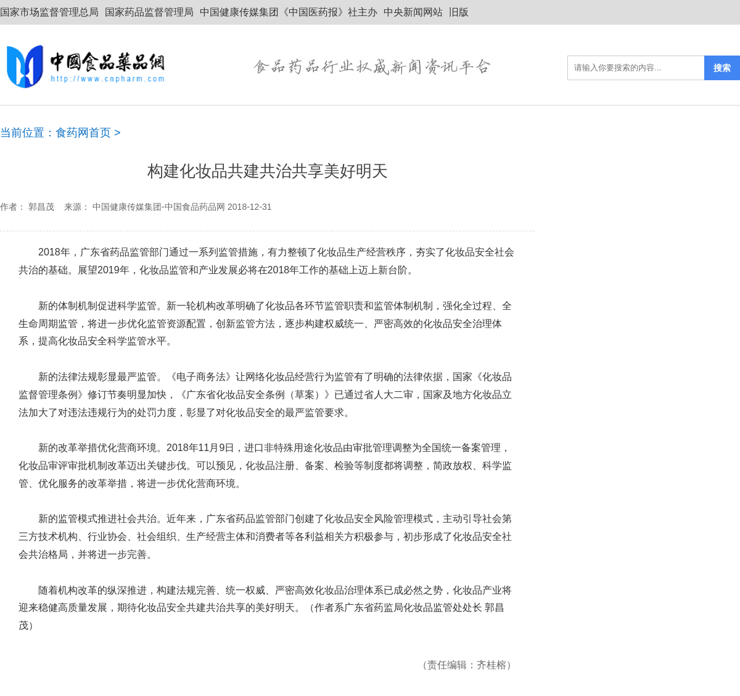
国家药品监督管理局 (149, 12)
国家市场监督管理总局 (49, 12)
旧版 (459, 12)
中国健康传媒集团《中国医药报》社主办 (288, 12)
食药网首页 (83, 132)
